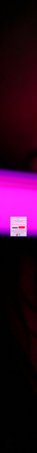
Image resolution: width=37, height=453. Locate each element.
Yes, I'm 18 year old (15, 227)
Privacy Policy (25, 231)
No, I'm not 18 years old (21, 227)
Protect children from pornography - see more (18, 224)
